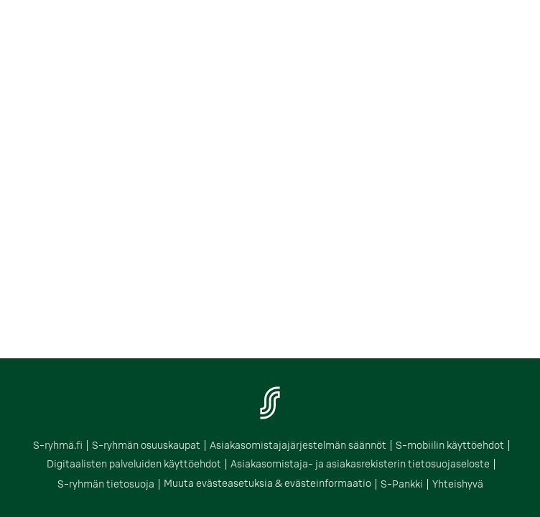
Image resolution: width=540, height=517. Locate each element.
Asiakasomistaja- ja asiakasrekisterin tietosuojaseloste (303, 464)
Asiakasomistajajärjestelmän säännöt (294, 447)
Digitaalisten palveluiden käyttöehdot (111, 464)
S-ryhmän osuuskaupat (166, 447)
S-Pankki (335, 483)
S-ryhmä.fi (90, 447)
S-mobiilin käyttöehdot (423, 447)
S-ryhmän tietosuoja (460, 464)
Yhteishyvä (384, 483)
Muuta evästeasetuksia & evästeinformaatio (221, 483)
